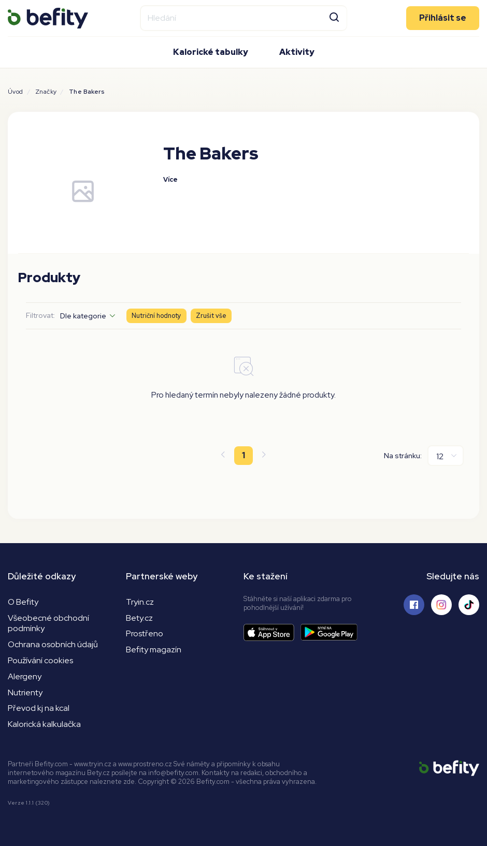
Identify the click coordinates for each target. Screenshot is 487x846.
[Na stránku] (445, 455)
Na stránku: (403, 455)
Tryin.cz (140, 601)
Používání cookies (40, 660)
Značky (45, 91)
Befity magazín (153, 649)
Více (170, 179)
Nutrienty (25, 692)
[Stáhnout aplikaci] (272, 632)
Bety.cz (139, 617)
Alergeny (24, 676)
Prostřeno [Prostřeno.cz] (144, 633)
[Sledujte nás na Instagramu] (441, 604)
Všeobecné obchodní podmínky (48, 623)
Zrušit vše (211, 315)
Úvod (15, 91)
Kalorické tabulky (210, 52)
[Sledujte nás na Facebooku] (414, 604)
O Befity (23, 601)
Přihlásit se (442, 17)
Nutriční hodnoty (156, 315)
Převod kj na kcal (38, 708)
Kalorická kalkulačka (44, 724)
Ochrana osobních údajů (53, 644)
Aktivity (296, 52)
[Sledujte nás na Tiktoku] (469, 604)
